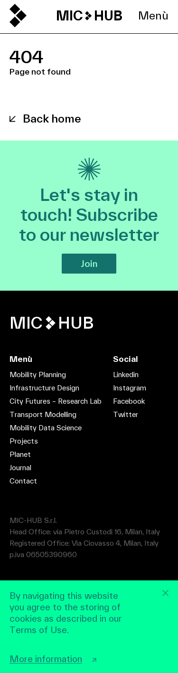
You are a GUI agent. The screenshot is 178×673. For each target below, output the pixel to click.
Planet (20, 454)
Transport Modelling (42, 414)
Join (89, 263)
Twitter (125, 414)
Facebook (129, 401)
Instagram (129, 388)
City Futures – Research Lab (55, 401)
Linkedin (126, 374)
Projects (23, 441)
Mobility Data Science (45, 428)
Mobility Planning (37, 374)
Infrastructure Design (44, 388)
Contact (23, 481)
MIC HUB (89, 15)
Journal (20, 468)
